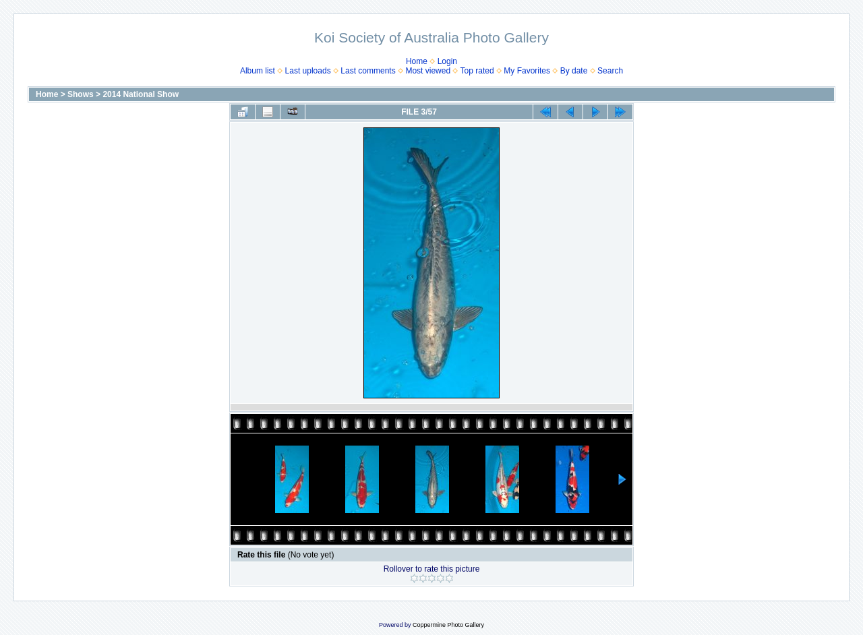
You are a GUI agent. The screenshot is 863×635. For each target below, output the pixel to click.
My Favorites (527, 70)
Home (416, 61)
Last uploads (308, 70)
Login (447, 61)
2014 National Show (140, 94)
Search (610, 70)
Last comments (367, 70)
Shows (80, 94)
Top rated (477, 70)
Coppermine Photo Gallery (448, 625)
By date (574, 70)
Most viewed (427, 70)
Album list (257, 70)
